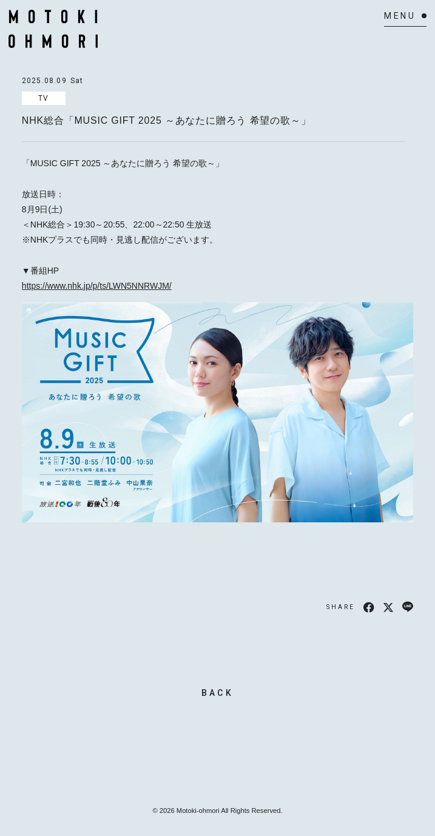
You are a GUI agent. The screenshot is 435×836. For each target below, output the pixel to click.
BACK (217, 693)
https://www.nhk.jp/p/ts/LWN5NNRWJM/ (97, 286)
